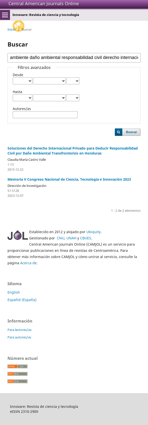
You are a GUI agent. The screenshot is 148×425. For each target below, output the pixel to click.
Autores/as (22, 108)
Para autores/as (19, 337)
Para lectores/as (19, 329)
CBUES (85, 238)
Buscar (131, 132)
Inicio (11, 29)
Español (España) (21, 299)
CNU (60, 238)
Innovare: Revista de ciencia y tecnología (45, 14)
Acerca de (28, 263)
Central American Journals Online (43, 3)
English (13, 292)
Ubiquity (93, 231)
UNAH (71, 238)
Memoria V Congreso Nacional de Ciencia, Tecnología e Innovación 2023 (69, 179)
